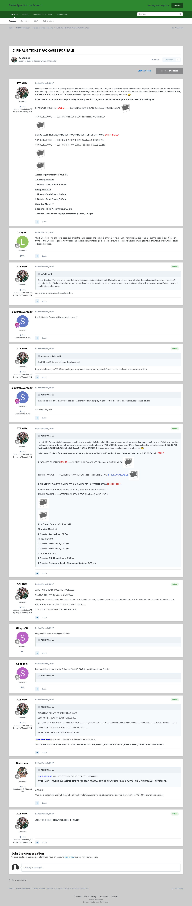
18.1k (22, 106)
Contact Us (104, 896)
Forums (12, 21)
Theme (77, 896)
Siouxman (22, 763)
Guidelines (25, 21)
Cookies (114, 896)
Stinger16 (22, 628)
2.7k (22, 786)
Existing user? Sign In (158, 5)
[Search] (150, 14)
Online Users (48, 21)
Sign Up (177, 5)
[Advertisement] (89, 39)
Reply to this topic (169, 71)
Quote (44, 222)
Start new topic (144, 71)
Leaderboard (62, 14)
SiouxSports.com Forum (25, 5)
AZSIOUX (25, 58)
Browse (14, 15)
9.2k (22, 335)
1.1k (22, 256)
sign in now (70, 857)
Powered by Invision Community (96, 902)
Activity (25, 14)
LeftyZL (22, 232)
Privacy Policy (90, 896)
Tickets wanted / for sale (45, 61)
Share (155, 60)
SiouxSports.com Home (42, 14)
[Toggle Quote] (39, 274)
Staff (36, 21)
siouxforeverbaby (22, 311)
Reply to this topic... (33, 867)
